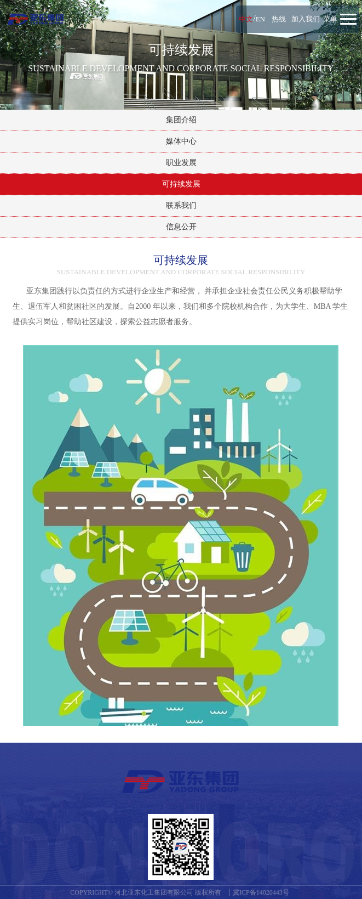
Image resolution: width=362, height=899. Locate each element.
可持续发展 (181, 184)
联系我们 (181, 205)
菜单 (330, 19)
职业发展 (181, 163)
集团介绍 (181, 120)
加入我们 (305, 19)
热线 (279, 19)
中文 (246, 19)
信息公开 (181, 227)
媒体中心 (181, 141)
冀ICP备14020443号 (261, 892)
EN (260, 19)
